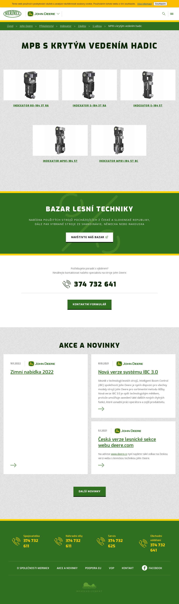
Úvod (10, 26)
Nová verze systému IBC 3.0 (128, 372)
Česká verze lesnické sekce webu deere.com (127, 442)
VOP (111, 568)
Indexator (65, 26)
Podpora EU (93, 568)
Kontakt (128, 568)
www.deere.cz (119, 454)
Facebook (155, 568)
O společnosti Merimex (33, 568)
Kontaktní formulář (89, 304)
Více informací (144, 3)
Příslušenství (46, 26)
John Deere (26, 26)
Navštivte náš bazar (87, 237)
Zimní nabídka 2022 (31, 372)
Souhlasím (160, 3)
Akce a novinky (67, 568)
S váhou (97, 26)
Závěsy (82, 26)
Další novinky (90, 491)
